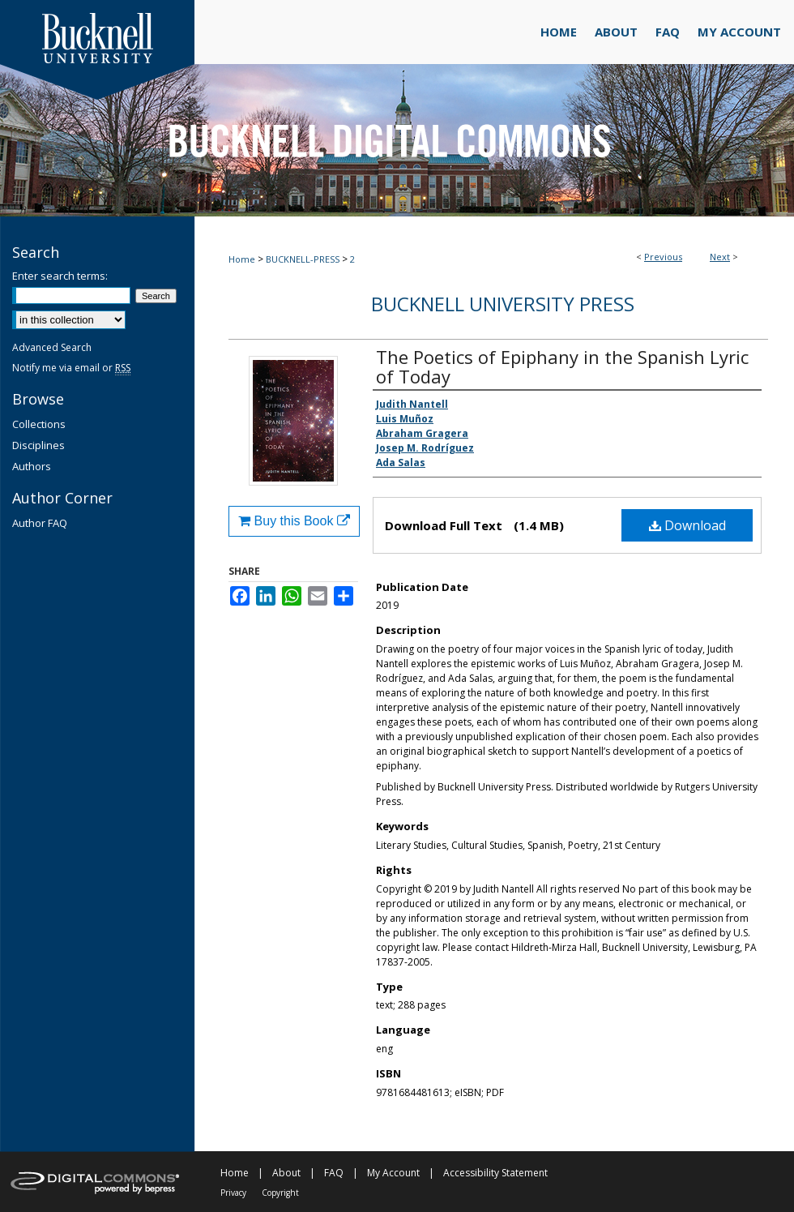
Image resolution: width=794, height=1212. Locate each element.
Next (720, 257)
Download (687, 525)
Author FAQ (39, 523)
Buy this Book (294, 521)
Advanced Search (52, 347)
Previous (663, 257)
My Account (393, 1173)
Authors (31, 466)
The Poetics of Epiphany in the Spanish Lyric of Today (562, 366)
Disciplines (38, 445)
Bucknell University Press (502, 303)
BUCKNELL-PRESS (302, 259)
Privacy (233, 1192)
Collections (39, 424)
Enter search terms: (60, 275)
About (286, 1173)
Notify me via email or (71, 368)
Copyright (280, 1192)
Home (241, 259)
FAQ (334, 1173)
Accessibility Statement (495, 1173)
